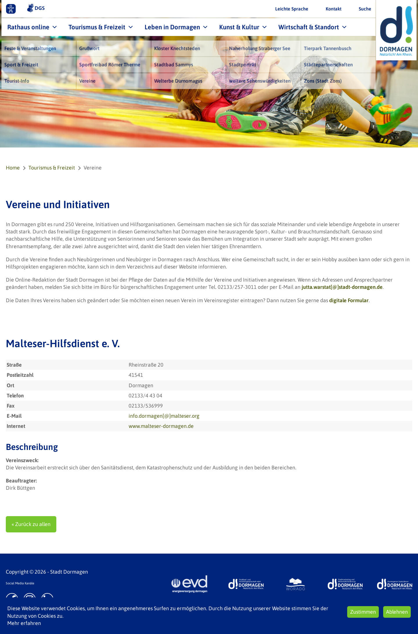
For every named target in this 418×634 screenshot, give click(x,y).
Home (13, 168)
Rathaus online (28, 27)
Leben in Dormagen (172, 27)
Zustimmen (363, 612)
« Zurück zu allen (31, 524)
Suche (365, 8)
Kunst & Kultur (239, 27)
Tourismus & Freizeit (97, 27)
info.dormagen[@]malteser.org (164, 416)
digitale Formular (349, 300)
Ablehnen (397, 612)
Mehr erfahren (24, 623)
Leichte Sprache (291, 8)
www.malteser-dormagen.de (161, 426)
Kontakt (333, 8)
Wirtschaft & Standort (308, 27)
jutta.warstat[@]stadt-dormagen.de (342, 287)
